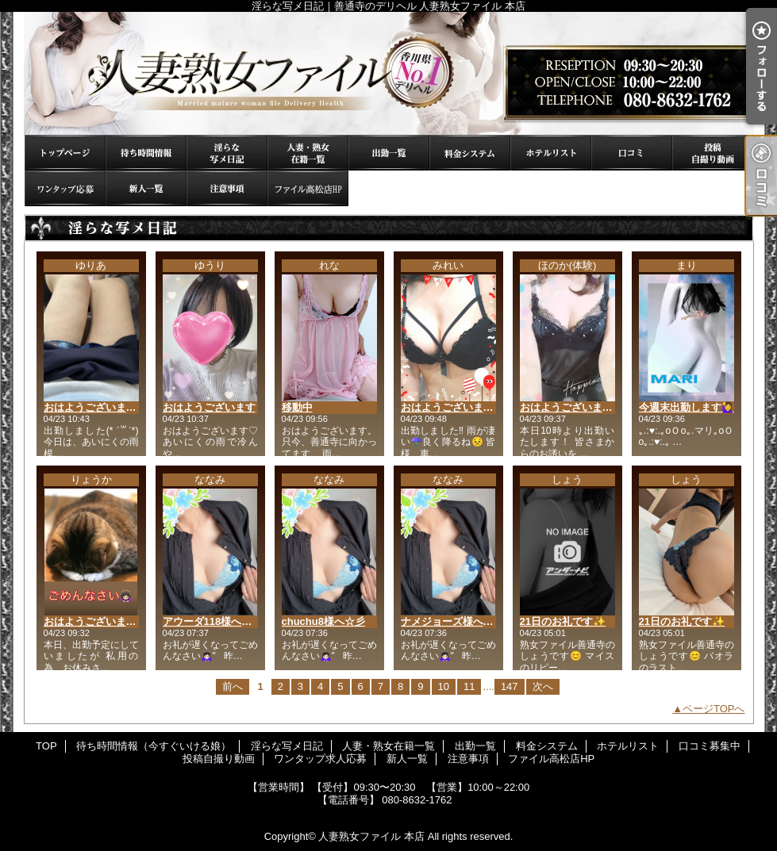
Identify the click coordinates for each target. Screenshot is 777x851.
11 (469, 686)
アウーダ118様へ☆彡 (213, 621)
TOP (65, 153)
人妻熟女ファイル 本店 (371, 836)
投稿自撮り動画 (712, 153)
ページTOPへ (714, 709)
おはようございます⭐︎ (569, 407)
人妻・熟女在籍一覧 (307, 153)
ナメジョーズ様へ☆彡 (452, 621)
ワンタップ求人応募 (65, 188)
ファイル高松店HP (307, 188)
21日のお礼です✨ (563, 621)
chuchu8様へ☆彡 (323, 621)
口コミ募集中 (631, 153)
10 (443, 686)
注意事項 (227, 188)
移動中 (297, 407)
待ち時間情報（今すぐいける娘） (146, 153)
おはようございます (209, 407)
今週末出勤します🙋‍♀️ (686, 407)
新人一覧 (146, 188)
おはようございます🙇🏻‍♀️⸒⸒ (100, 621)
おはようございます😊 (453, 407)
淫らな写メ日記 (227, 153)
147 (509, 686)
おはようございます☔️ (96, 407)
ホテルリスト (550, 153)
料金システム (469, 153)
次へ (543, 686)
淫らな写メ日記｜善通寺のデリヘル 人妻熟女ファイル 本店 (389, 73)
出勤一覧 (388, 153)
